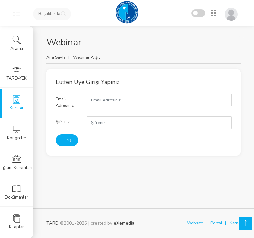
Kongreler (16, 132)
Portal (216, 223)
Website (195, 223)
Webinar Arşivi (87, 57)
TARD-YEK (17, 73)
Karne (235, 223)
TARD (52, 223)
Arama (16, 43)
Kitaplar (16, 222)
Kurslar (17, 103)
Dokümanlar (16, 192)
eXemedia (124, 223)
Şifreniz (63, 122)
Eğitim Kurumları (16, 162)
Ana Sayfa (56, 57)
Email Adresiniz (65, 102)
